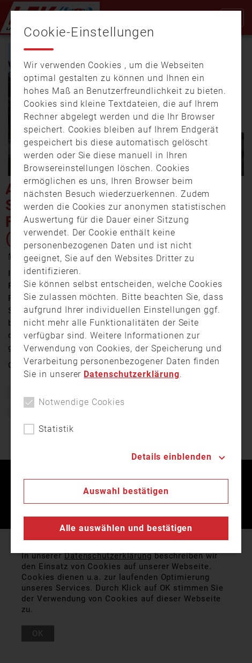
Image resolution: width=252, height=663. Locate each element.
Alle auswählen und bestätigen (126, 528)
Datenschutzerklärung (131, 374)
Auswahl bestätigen (125, 491)
